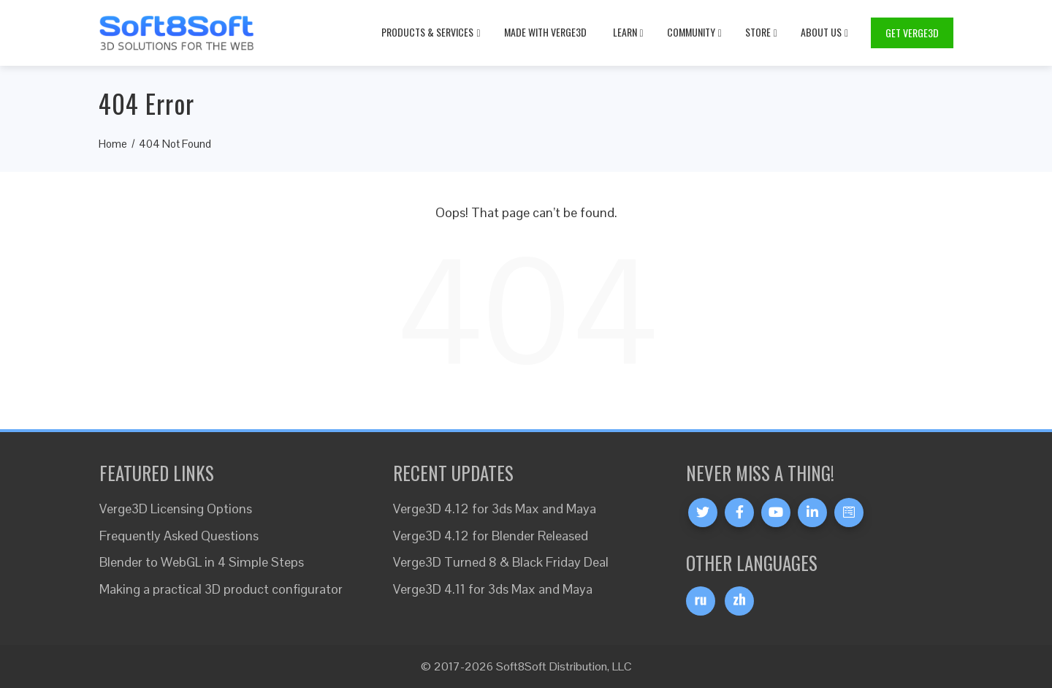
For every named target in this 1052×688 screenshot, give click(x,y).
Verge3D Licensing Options (175, 508)
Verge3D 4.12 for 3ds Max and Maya (494, 508)
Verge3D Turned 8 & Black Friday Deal (501, 561)
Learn (628, 31)
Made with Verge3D (545, 31)
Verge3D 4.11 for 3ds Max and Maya (492, 589)
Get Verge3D (912, 32)
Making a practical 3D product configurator (221, 589)
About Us (824, 31)
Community (694, 31)
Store (761, 31)
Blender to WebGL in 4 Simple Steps (201, 561)
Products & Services (430, 31)
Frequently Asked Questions (179, 535)
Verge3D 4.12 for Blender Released (490, 535)
